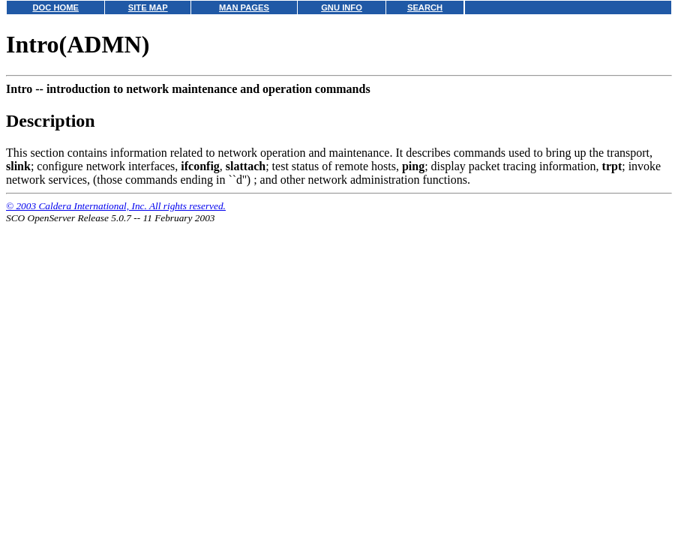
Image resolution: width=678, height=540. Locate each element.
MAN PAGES (244, 7)
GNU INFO (341, 7)
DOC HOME (55, 7)
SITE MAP (148, 7)
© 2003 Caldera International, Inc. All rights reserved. (116, 206)
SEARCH (424, 7)
